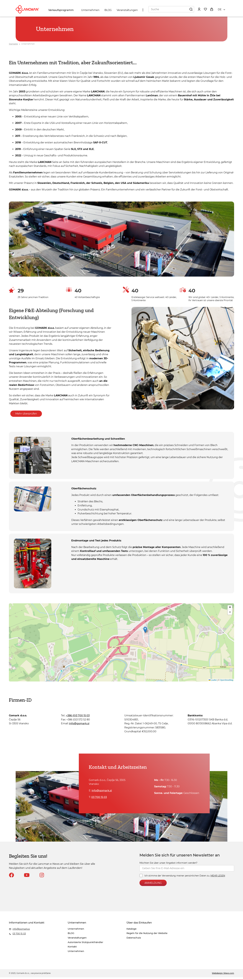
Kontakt (72, 948)
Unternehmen (91, 12)
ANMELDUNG (153, 884)
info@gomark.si (25, 3)
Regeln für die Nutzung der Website (186, 3)
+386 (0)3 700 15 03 (78, 717)
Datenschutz (214, 3)
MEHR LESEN (217, 877)
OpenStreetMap (226, 682)
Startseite (13, 46)
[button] (145, 631)
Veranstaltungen (128, 12)
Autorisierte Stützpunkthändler (85, 944)
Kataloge (160, 3)
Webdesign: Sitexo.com (223, 975)
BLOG (108, 12)
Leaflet (213, 682)
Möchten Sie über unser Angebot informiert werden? (168, 864)
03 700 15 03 (41, 3)
